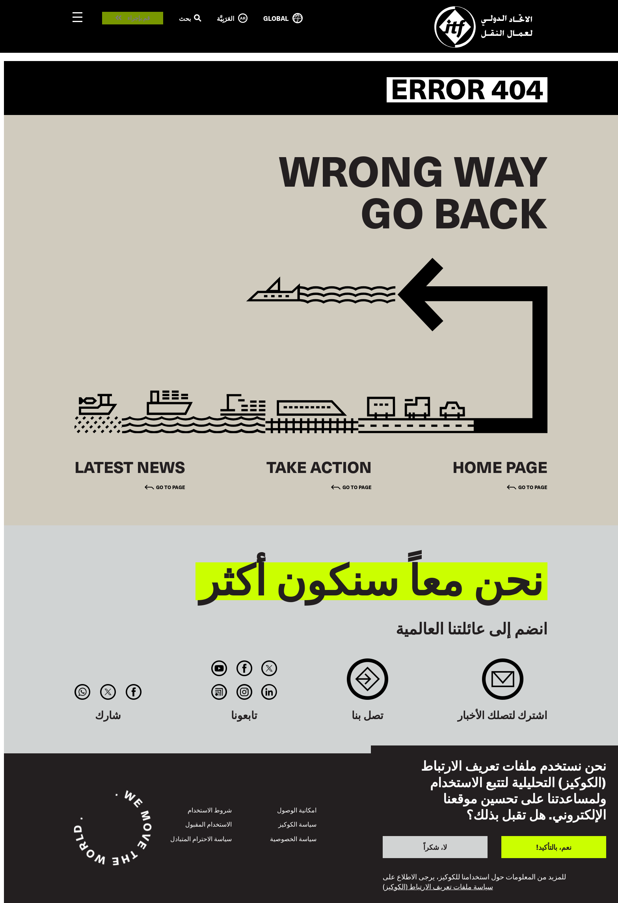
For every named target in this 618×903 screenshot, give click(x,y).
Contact (367, 683)
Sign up (502, 683)
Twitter (269, 668)
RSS (219, 692)
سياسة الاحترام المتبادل (201, 838)
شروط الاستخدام (210, 809)
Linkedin (269, 692)
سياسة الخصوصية (293, 838)
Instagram (244, 692)
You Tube (219, 668)
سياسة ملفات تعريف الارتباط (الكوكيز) (438, 886)
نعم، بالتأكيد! (553, 847)
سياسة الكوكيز (297, 824)
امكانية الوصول (296, 809)
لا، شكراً (435, 847)
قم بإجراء (138, 18)
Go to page (532, 487)
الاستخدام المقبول (208, 824)
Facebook (244, 668)
